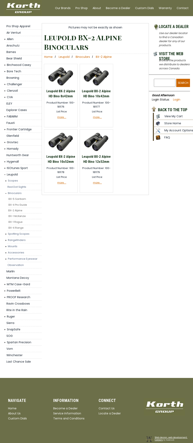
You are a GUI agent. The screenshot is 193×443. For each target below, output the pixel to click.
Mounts (12, 246)
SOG (9, 336)
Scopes (13, 181)
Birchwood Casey (19, 65)
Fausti (10, 123)
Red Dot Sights (16, 187)
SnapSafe (13, 329)
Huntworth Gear (17, 155)
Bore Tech (14, 71)
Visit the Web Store (171, 54)
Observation (15, 265)
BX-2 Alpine (15, 210)
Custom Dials (144, 8)
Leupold (12, 174)
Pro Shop (81, 8)
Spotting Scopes (18, 234)
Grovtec (12, 142)
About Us (14, 413)
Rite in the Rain (16, 310)
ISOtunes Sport (17, 168)
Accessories (16, 252)
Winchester (14, 355)
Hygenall (13, 162)
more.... (61, 117)
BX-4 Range (15, 227)
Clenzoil (12, 91)
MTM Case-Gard (18, 284)
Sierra (10, 323)
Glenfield (12, 136)
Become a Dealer (118, 8)
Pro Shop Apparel (18, 26)
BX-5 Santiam (17, 199)
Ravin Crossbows (18, 304)
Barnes (11, 52)
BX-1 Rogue (15, 222)
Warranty (165, 8)
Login (176, 100)
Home (48, 57)
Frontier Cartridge (19, 129)
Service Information (67, 413)
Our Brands (63, 8)
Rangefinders (17, 240)
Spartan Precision (19, 342)
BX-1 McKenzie (17, 216)
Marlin (10, 271)
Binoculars (15, 193)
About (97, 8)
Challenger (14, 84)
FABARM (12, 116)
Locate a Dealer (174, 26)
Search (183, 83)
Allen (10, 39)
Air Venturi (13, 33)
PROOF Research (18, 297)
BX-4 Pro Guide (17, 204)
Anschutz (13, 46)
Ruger (11, 316)
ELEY (9, 104)
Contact (183, 8)
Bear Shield (14, 58)
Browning (12, 78)
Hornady (13, 149)
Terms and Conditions (69, 418)
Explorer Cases (16, 110)
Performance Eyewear (23, 259)
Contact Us (107, 408)
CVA (10, 97)
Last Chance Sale (18, 362)
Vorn (9, 349)
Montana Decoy (17, 278)
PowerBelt (14, 291)
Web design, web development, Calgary (171, 438)
